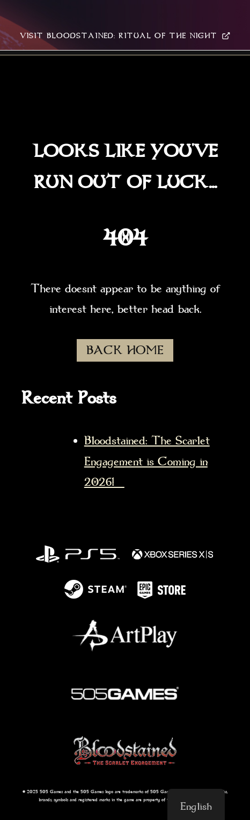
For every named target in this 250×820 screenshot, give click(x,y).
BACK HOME (125, 350)
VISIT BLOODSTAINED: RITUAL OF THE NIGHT (125, 35)
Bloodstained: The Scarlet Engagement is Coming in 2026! (147, 461)
